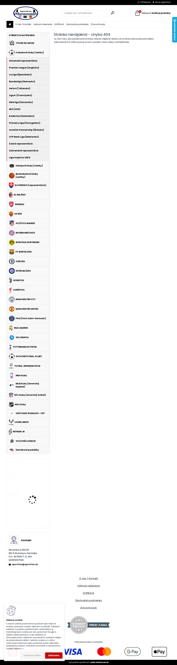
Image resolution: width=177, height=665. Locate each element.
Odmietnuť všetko (32, 655)
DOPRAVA (59, 24)
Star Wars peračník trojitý (33, 495)
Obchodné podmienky (77, 24)
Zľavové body (98, 24)
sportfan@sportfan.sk (25, 564)
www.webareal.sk (99, 662)
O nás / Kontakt (23, 24)
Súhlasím (53, 655)
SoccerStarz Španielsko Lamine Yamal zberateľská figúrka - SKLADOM (35, 515)
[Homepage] (9, 24)
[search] (112, 13)
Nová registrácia (163, 2)
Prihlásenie (145, 2)
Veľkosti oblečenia (42, 24)
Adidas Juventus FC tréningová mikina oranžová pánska (33, 474)
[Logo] (25, 13)
